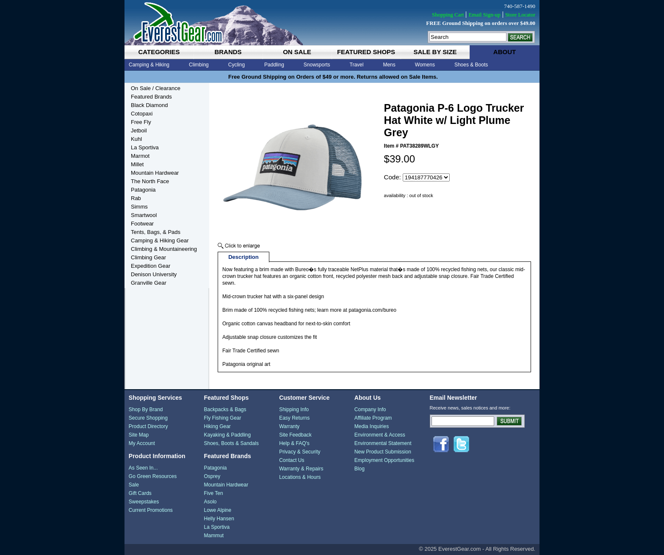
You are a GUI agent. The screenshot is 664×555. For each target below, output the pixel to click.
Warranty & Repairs (301, 469)
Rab (136, 198)
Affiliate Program (373, 418)
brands (227, 51)
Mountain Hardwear (155, 173)
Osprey (212, 476)
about (504, 51)
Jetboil (139, 130)
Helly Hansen (219, 519)
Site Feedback (295, 435)
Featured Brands (151, 96)
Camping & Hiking (149, 65)
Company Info (370, 409)
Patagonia (143, 190)
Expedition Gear (150, 266)
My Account (142, 443)
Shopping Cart (448, 14)
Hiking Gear (217, 426)
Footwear (142, 223)
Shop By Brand (146, 409)
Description (243, 257)
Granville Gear (148, 283)
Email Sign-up (484, 14)
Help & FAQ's (294, 443)
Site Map (139, 435)
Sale (134, 485)
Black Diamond (149, 105)
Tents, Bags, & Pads (155, 232)
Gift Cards (140, 493)
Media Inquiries (371, 426)
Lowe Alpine (217, 510)
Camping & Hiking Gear (160, 240)
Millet (137, 164)
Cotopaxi (141, 113)
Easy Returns (294, 418)
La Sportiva (145, 147)
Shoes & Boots (471, 65)
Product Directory (148, 426)
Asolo (210, 502)
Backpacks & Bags (225, 409)
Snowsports (317, 65)
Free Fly (141, 122)
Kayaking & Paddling (227, 435)
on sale (297, 51)
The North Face (150, 181)
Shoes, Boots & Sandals (231, 443)
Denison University (154, 274)
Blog (359, 469)
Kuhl (136, 139)
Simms (139, 206)
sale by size (434, 51)
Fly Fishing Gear (222, 418)
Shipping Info (294, 409)
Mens (389, 65)
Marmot (140, 156)
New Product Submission (382, 452)
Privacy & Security (299, 452)
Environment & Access (379, 435)
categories (159, 51)
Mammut (214, 536)
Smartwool (144, 215)
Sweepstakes (144, 502)
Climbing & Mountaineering (164, 249)
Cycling (236, 65)
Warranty (289, 426)
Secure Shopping (148, 418)
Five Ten (213, 493)
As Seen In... (143, 468)
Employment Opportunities (384, 460)
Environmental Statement (383, 443)
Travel (357, 65)
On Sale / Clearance (155, 88)
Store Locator (520, 14)
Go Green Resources (153, 476)
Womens (425, 65)
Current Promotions (151, 510)
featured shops (366, 51)
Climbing (199, 65)
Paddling (274, 65)
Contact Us (291, 460)
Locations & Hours (300, 477)
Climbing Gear (148, 257)
